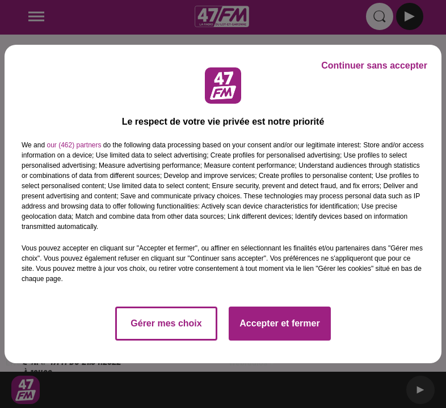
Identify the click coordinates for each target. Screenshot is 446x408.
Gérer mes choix (166, 323)
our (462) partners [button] (74, 145)
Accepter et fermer (279, 323)
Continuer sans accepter (374, 65)
